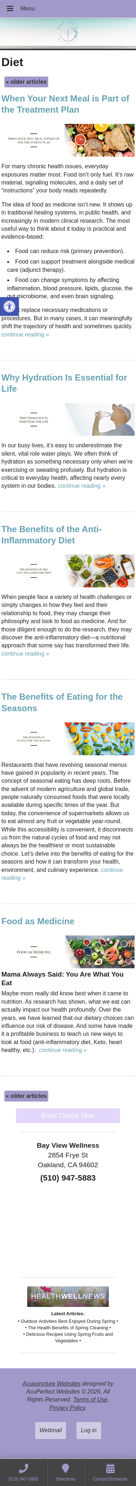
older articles (26, 82)
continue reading (25, 334)
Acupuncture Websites (51, 1384)
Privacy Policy (67, 1408)
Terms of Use (90, 1399)
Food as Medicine (37, 921)
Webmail (51, 1430)
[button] (9, 306)
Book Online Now (68, 1115)
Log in (89, 1430)
